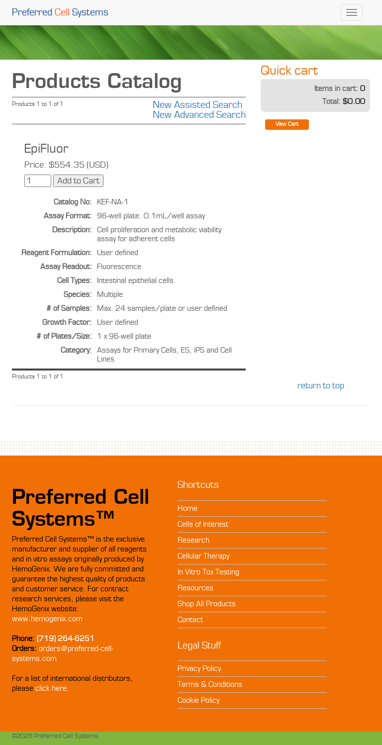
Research (193, 540)
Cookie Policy (198, 700)
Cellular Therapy (203, 556)
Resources (195, 587)
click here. (52, 688)
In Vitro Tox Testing (208, 571)
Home (187, 508)
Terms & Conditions (210, 684)
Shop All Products (207, 603)
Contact (190, 619)
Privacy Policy (199, 668)
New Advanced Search (199, 114)
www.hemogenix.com (47, 618)
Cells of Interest (203, 524)
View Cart (287, 124)
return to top (320, 385)
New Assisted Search (197, 104)
